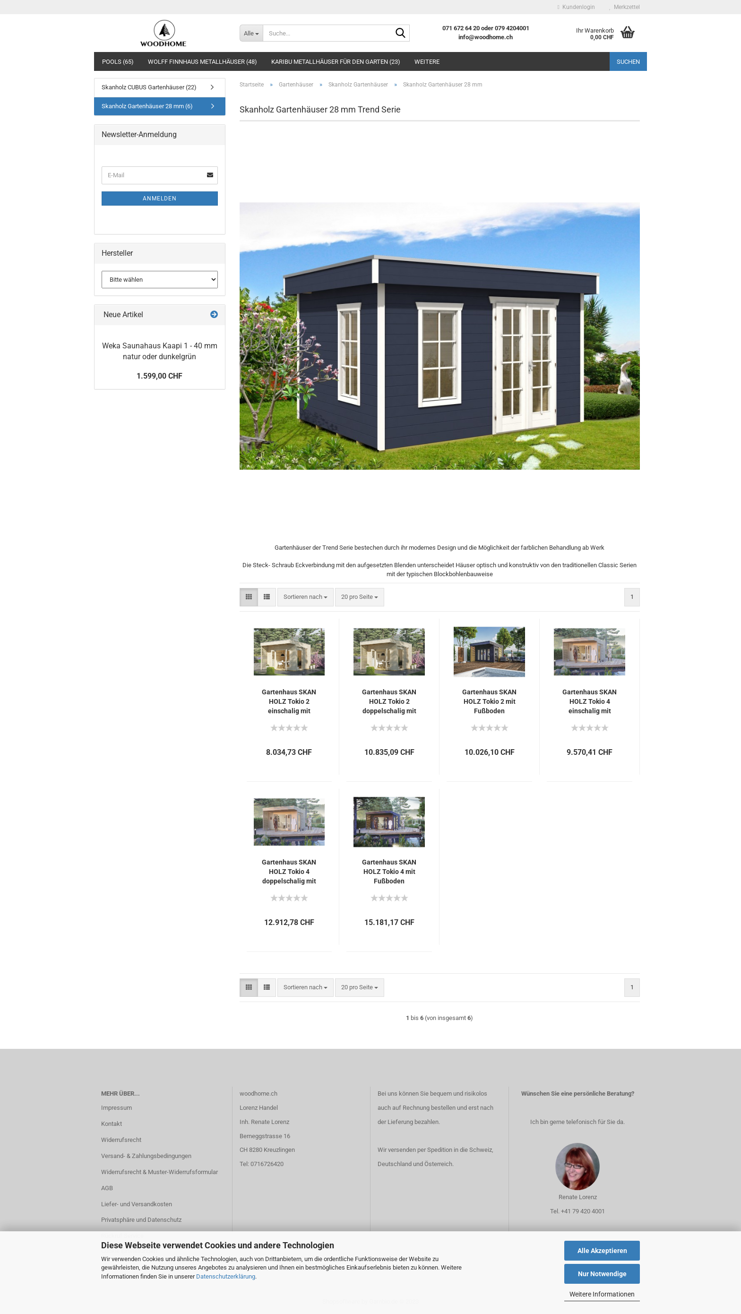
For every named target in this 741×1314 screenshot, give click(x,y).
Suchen (628, 61)
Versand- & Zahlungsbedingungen (146, 1155)
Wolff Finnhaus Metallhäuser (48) (202, 61)
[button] (249, 597)
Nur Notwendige (602, 1274)
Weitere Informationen (602, 1294)
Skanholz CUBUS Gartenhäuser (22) (149, 87)
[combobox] (305, 597)
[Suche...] (251, 33)
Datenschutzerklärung (225, 1276)
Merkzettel (624, 7)
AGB (107, 1188)
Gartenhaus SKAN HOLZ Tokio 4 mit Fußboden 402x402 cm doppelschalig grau (389, 872)
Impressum (116, 1107)
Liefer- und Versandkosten (136, 1204)
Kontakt (111, 1123)
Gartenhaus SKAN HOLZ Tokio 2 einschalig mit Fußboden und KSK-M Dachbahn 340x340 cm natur (289, 702)
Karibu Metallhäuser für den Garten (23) (335, 61)
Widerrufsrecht (121, 1139)
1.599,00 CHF (159, 376)
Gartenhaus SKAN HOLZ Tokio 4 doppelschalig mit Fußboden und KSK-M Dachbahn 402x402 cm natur (289, 872)
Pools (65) (118, 61)
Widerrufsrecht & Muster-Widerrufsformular (159, 1172)
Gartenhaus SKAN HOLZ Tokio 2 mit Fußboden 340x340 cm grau (489, 702)
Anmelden (160, 198)
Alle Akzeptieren (602, 1250)
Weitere (426, 61)
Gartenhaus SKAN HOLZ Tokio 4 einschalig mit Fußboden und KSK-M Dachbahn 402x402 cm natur (589, 702)
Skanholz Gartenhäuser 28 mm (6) (147, 106)
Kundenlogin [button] (576, 7)
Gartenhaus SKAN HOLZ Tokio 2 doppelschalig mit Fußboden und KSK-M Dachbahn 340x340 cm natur (389, 702)
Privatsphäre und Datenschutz (141, 1219)
